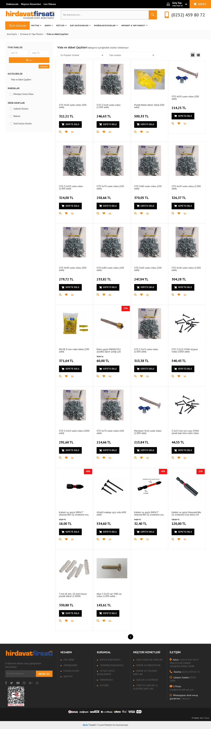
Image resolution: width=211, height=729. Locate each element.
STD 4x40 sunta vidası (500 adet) (72, 268)
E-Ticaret (195, 718)
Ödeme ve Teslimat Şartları (145, 672)
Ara (29, 60)
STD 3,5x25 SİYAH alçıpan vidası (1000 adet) (185, 350)
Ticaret (89, 725)
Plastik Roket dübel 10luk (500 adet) (149, 106)
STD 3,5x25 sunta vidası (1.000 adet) (146, 350)
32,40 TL (144, 522)
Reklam (17, 116)
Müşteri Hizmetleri (31, 4)
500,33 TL (142, 114)
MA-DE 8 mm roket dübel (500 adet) (74, 350)
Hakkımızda (12, 4)
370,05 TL (142, 196)
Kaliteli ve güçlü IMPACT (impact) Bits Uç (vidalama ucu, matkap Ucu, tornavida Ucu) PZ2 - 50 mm (149, 513)
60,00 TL (107, 359)
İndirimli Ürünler (21, 108)
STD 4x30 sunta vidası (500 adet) (185, 97)
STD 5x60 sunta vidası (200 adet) (148, 268)
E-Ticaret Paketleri (103, 725)
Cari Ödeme (50, 4)
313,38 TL (142, 359)
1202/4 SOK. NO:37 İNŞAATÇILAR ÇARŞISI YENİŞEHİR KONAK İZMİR (184, 663)
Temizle (44, 66)
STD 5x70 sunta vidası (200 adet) (110, 187)
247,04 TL (141, 277)
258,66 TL (104, 196)
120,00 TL (183, 522)
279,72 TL (66, 277)
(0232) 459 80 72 (185, 671)
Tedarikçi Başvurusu (111, 665)
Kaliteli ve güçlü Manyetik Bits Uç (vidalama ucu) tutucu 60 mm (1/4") (186, 513)
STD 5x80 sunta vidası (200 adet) (148, 187)
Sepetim (67, 676)
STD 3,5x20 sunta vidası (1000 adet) (74, 431)
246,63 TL (104, 114)
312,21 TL (66, 114)
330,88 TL (66, 603)
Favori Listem (71, 670)
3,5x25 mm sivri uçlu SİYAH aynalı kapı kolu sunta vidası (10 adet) (185, 431)
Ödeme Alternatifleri (148, 665)
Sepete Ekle (70, 124)
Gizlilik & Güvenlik (147, 679)
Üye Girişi (68, 659)
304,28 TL (179, 277)
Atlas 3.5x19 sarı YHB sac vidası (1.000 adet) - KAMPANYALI (109, 594)
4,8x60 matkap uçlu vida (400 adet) (111, 513)
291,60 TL (66, 440)
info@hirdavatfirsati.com (182, 688)
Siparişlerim (70, 665)
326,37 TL (179, 196)
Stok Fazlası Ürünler (23, 123)
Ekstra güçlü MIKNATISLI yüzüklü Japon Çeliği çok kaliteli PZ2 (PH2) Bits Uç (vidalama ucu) (109, 350)
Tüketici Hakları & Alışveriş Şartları (145, 687)
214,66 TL (104, 440)
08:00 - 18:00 (183, 679)
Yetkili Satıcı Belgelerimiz (106, 672)
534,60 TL (104, 522)
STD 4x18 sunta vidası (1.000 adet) (186, 268)
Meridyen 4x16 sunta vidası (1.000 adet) (147, 431)
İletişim (104, 685)
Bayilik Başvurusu (109, 659)
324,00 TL (66, 196)
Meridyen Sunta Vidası (24, 94)
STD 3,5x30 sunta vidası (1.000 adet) (71, 187)
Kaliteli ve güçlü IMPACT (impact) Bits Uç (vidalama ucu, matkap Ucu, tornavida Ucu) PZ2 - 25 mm (74, 513)
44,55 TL (178, 440)
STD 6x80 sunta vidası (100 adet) (110, 268)
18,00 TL (69, 522)
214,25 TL (179, 106)
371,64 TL (66, 359)
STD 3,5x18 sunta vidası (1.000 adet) (109, 106)
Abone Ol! (44, 673)
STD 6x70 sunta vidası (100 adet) (110, 431)
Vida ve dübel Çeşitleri (21, 79)
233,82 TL (104, 277)
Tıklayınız (184, 697)
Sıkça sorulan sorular (149, 659)
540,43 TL (179, 359)
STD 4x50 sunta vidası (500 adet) (72, 106)
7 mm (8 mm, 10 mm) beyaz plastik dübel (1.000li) (73, 594)
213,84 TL (142, 440)
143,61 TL (104, 603)
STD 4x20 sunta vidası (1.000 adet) (186, 187)
